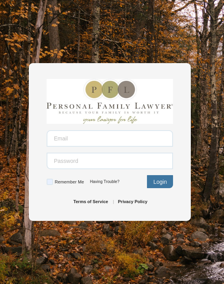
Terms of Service (90, 201)
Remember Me (69, 181)
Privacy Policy (133, 201)
